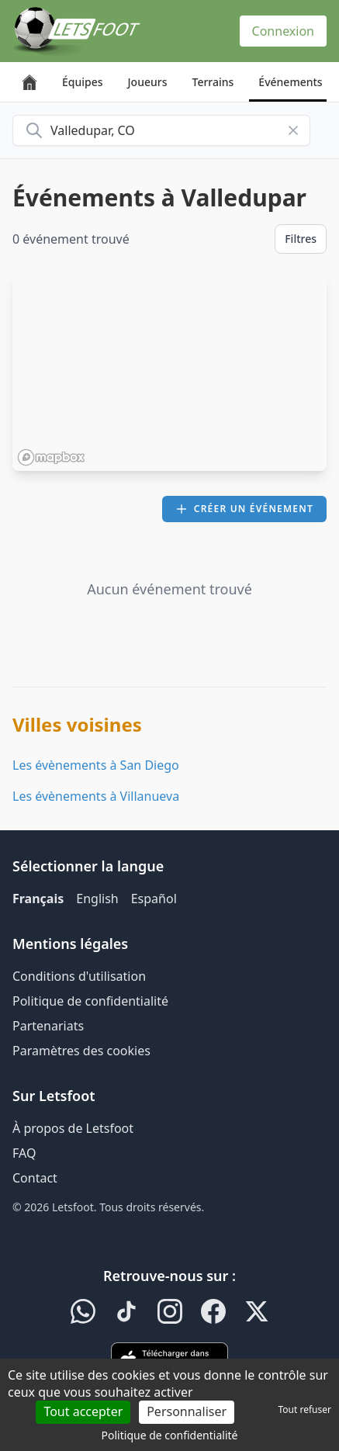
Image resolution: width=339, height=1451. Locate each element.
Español (154, 898)
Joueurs (148, 81)
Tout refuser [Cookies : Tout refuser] (304, 1409)
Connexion (283, 31)
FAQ (24, 1153)
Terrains (213, 81)
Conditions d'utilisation (79, 976)
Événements (290, 81)
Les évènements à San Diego (95, 765)
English (97, 898)
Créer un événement (244, 508)
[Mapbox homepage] (51, 457)
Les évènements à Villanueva (95, 796)
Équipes (82, 81)
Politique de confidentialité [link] (170, 1435)
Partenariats (48, 1025)
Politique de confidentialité (90, 1000)
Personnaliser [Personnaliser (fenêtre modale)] (187, 1411)
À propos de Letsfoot (72, 1128)
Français (38, 898)
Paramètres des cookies (81, 1050)
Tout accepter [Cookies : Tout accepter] (83, 1411)
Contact (34, 1177)
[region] (169, 371)
